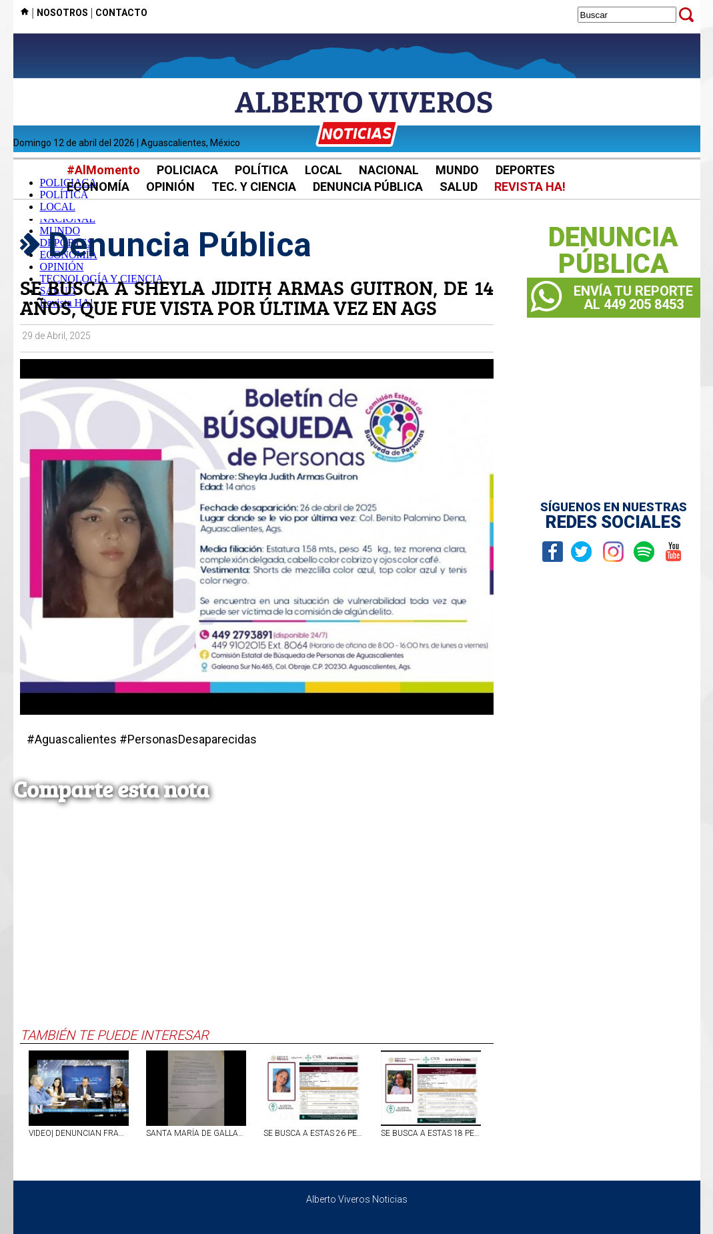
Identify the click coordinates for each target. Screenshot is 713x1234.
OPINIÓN (170, 187)
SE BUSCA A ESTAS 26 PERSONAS (313, 1133)
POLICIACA (187, 170)
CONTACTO (121, 12)
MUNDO (457, 170)
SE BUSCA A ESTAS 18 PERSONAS (431, 1133)
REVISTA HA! (530, 187)
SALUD (459, 187)
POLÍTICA (261, 170)
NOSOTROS (62, 12)
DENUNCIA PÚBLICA (368, 187)
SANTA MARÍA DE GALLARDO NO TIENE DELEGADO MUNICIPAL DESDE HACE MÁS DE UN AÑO (196, 1133)
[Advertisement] (256, 927)
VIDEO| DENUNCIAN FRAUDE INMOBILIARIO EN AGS (79, 1133)
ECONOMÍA (98, 187)
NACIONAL (389, 170)
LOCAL (323, 170)
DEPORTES (525, 170)
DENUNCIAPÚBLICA (613, 251)
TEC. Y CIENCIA (253, 187)
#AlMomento (103, 170)
